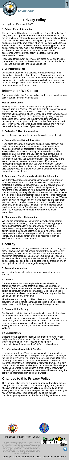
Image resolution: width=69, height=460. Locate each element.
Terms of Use (8, 437)
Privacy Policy (24, 437)
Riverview (25, 11)
